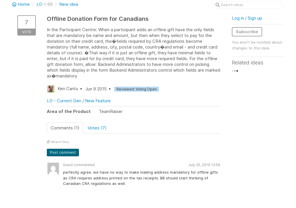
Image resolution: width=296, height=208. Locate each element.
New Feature (98, 100)
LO (39, 4)
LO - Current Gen (64, 100)
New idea (68, 4)
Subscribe (247, 31)
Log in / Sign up (247, 18)
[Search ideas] (248, 5)
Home (21, 4)
